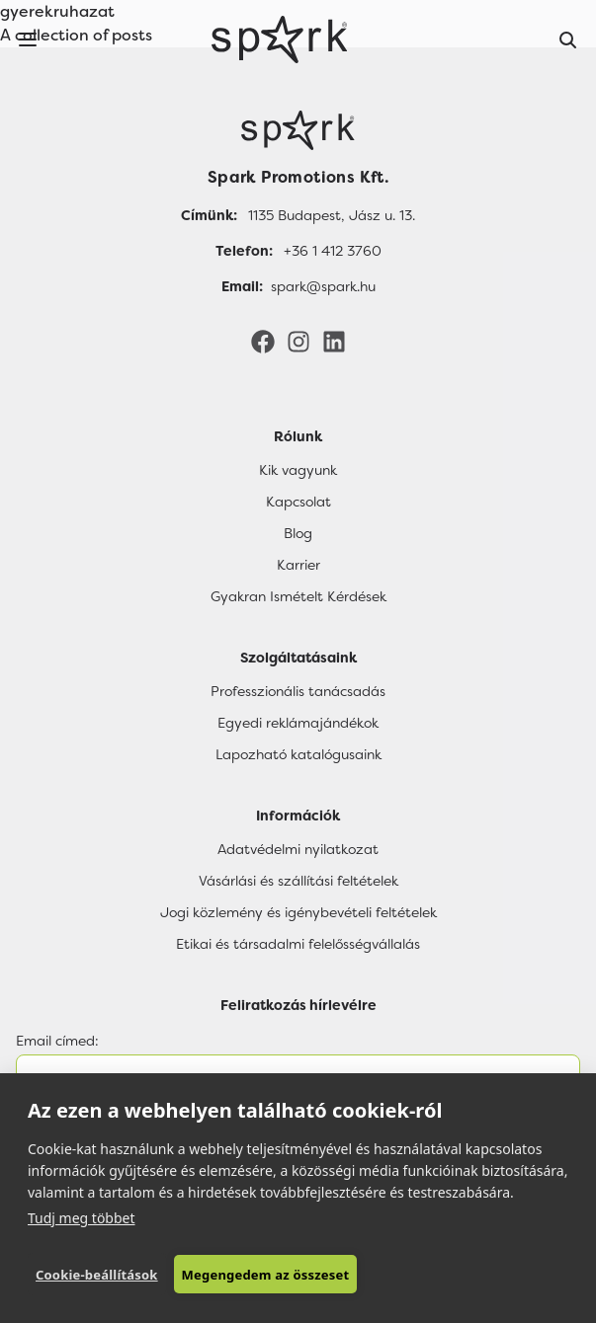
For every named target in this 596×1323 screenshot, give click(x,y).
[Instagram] (298, 341)
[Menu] (28, 39)
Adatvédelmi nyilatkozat (298, 849)
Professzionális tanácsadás (298, 691)
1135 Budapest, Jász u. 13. (331, 215)
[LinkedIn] (334, 341)
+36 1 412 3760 (333, 251)
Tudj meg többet (81, 1217)
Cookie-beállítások (97, 1275)
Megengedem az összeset (266, 1275)
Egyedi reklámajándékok (298, 723)
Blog (298, 533)
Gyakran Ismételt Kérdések (298, 596)
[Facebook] (263, 341)
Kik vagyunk (298, 470)
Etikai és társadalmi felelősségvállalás (298, 944)
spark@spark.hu (323, 286)
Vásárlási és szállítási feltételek (298, 881)
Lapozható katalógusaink (298, 754)
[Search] (568, 39)
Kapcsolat (298, 501)
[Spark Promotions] (280, 39)
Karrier (298, 565)
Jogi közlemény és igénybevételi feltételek (298, 912)
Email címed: (57, 1041)
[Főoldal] (298, 130)
